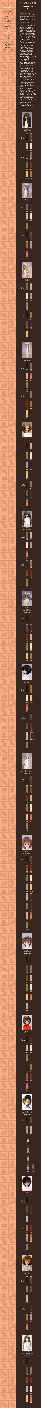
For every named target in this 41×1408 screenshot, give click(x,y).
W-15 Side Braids (27, 359)
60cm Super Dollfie (8, 37)
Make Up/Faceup (8, 46)
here (34, 99)
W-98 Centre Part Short (27, 1111)
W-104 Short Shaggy (27, 1192)
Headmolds (8, 11)
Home (8, 35)
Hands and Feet (8, 27)
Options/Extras (8, 49)
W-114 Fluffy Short (27, 1272)
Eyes (7, 42)
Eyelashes (8, 44)
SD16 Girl (8, 40)
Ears (8, 15)
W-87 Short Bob (27, 1031)
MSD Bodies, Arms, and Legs (8, 18)
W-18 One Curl (27, 439)
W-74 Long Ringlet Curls (26, 770)
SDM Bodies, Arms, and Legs (8, 23)
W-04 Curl (27, 199)
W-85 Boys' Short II (27, 852)
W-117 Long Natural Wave (27, 1352)
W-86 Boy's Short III (27, 950)
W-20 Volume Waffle (27, 528)
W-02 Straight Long (27, 129)
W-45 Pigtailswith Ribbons (27, 609)
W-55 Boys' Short (27, 681)
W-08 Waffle (27, 279)
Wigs (7, 13)
